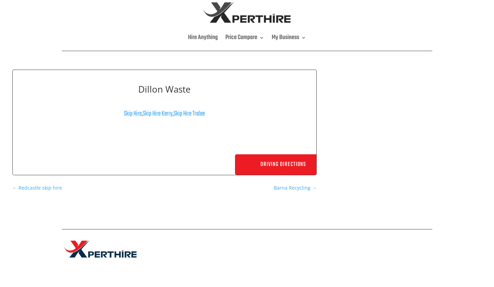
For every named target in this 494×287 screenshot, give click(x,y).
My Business (285, 38)
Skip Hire (133, 113)
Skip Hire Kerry (158, 113)
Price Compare (241, 38)
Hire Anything (203, 38)
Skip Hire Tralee (189, 113)
